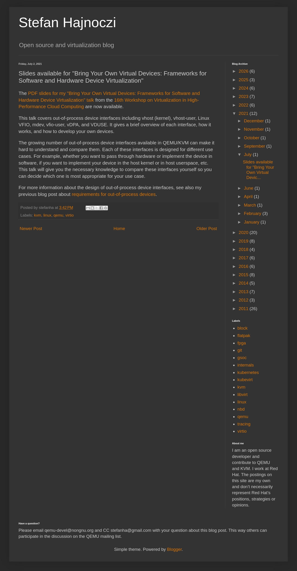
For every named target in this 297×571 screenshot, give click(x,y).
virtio (69, 215)
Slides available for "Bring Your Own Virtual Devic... (258, 169)
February (253, 213)
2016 (244, 266)
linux (47, 215)
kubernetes (248, 372)
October (252, 137)
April (249, 196)
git (239, 350)
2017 (244, 257)
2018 (244, 249)
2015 (244, 274)
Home (119, 228)
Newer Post (31, 228)
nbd (241, 409)
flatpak (243, 335)
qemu (58, 215)
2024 (244, 88)
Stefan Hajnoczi (67, 22)
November (254, 129)
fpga (241, 343)
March (250, 205)
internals (245, 365)
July (248, 154)
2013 (244, 291)
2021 (244, 113)
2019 (244, 241)
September (255, 146)
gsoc (241, 357)
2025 (244, 79)
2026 (244, 71)
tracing (243, 424)
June (249, 188)
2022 (244, 105)
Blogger (174, 549)
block (242, 328)
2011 (244, 308)
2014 (244, 283)
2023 (244, 96)
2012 (244, 300)
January (252, 222)
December (254, 120)
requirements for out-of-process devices (113, 194)
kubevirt (244, 379)
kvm (37, 215)
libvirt (242, 394)
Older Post (207, 228)
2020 (244, 232)
